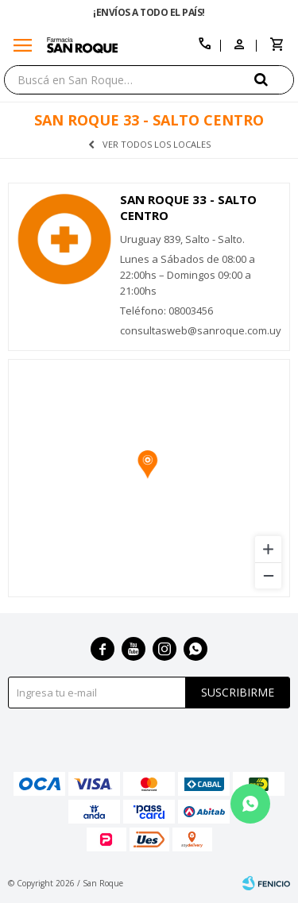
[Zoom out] (268, 575)
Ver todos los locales (157, 144)
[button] (274, 79)
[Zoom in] (268, 549)
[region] (149, 478)
